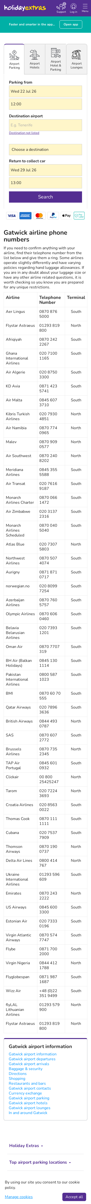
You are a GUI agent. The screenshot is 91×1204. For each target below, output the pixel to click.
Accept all (74, 1197)
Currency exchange (25, 1093)
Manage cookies (19, 1196)
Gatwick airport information (33, 1054)
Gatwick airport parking (29, 1098)
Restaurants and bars (27, 1083)
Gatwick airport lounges (29, 1108)
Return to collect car (27, 161)
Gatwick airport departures (32, 1059)
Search (45, 197)
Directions (18, 1073)
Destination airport (26, 116)
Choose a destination (28, 140)
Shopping (17, 1078)
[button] (45, 91)
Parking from (20, 82)
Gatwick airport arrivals (29, 1064)
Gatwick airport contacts (30, 1088)
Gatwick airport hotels (28, 1103)
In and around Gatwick (28, 1113)
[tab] (14, 59)
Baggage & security (25, 1069)
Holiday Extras (24, 5)
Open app (71, 24)
